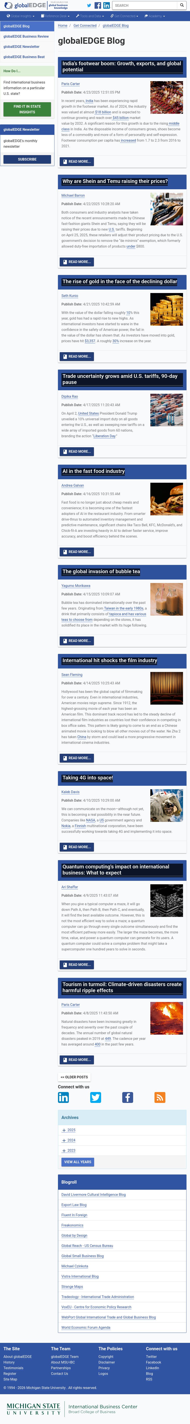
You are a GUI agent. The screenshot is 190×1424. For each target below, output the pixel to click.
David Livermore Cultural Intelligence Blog (93, 1195)
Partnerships (61, 1368)
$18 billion (102, 112)
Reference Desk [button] (55, 16)
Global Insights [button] (20, 16)
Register (9, 1374)
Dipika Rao (69, 396)
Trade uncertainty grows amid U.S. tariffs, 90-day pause (120, 379)
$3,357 (90, 341)
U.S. (112, 229)
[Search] (145, 5)
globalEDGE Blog (16, 26)
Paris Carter (70, 84)
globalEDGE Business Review (26, 36)
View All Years (77, 1162)
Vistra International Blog (80, 1276)
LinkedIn (152, 1368)
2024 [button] (68, 1140)
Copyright (105, 1357)
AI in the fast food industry (94, 471)
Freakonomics (72, 1225)
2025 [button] (68, 1130)
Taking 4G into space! (88, 778)
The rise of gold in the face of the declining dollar (120, 281)
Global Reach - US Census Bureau (87, 1246)
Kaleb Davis (70, 792)
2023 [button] (68, 1150)
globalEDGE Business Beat (24, 57)
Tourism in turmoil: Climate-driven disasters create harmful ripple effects (122, 987)
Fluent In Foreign (74, 1215)
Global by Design (74, 1235)
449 (108, 1039)
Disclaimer (106, 1362)
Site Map (10, 1379)
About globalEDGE (17, 1357)
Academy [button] (155, 16)
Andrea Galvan (72, 485)
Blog (149, 1374)
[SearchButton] (182, 5)
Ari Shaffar (69, 887)
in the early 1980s (129, 608)
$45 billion (120, 118)
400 (97, 1044)
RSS (149, 1379)
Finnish (80, 826)
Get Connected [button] (124, 16)
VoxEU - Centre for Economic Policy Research (96, 1307)
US (102, 820)
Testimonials (13, 1368)
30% (115, 341)
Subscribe (27, 159)
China (81, 737)
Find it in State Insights (27, 109)
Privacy (104, 1368)
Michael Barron (73, 195)
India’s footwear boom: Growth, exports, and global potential (122, 66)
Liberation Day (104, 436)
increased (128, 140)
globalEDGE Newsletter (21, 47)
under (131, 246)
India (89, 101)
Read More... (77, 161)
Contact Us (59, 1374)
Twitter (151, 1357)
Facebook (153, 1362)
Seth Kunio (69, 296)
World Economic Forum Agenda (85, 1327)
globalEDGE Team (65, 1357)
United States (88, 413)
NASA (90, 820)
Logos (103, 1374)
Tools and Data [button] (90, 16)
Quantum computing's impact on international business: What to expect (116, 870)
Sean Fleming (71, 675)
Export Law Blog (74, 1205)
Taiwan (109, 608)
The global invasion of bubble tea (101, 571)
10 (128, 313)
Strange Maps (72, 1287)
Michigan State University (46, 1388)
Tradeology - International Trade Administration (97, 1297)
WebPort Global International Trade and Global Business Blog (108, 1317)
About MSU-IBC (63, 1362)
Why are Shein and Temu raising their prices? (115, 181)
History (9, 1362)
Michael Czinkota (74, 1266)
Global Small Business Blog (82, 1256)
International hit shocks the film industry (110, 660)
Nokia (65, 826)
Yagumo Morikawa (75, 586)
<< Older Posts (74, 1077)
